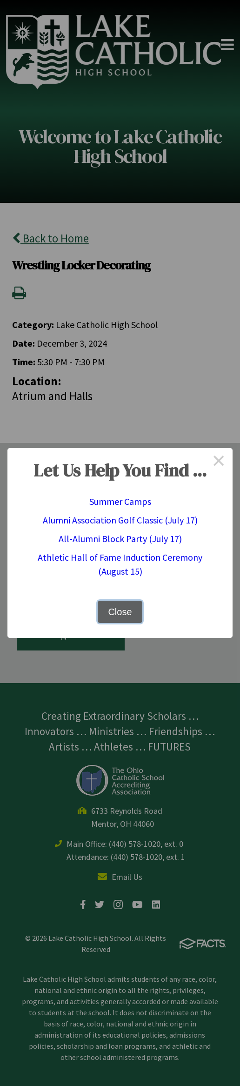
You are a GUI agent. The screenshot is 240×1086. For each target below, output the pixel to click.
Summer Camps (120, 501)
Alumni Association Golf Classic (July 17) (120, 520)
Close (120, 612)
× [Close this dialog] (219, 462)
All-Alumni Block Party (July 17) (120, 538)
